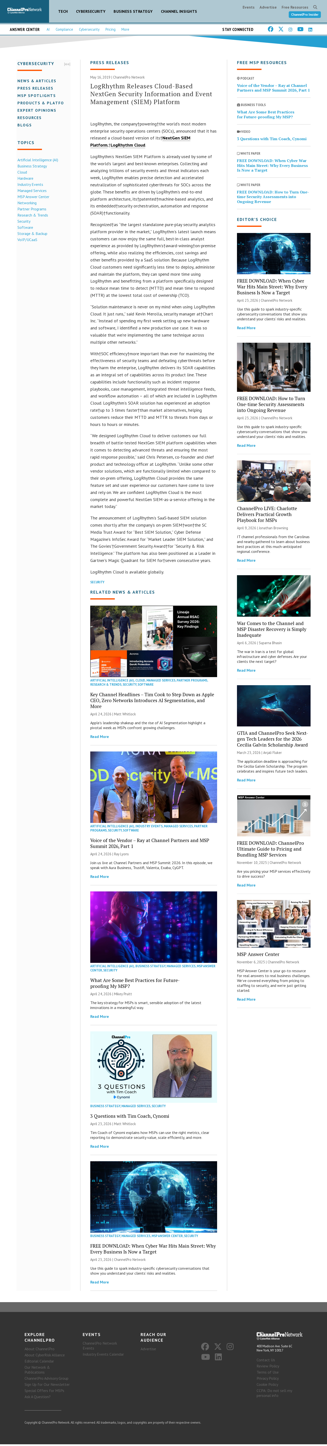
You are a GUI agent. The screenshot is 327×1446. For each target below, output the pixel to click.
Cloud (21, 171)
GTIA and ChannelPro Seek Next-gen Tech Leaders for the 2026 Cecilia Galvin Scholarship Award (272, 740)
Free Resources (295, 7)
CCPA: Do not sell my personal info (274, 1394)
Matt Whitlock (125, 714)
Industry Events (29, 184)
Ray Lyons (121, 854)
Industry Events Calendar (103, 1355)
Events (249, 7)
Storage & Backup (31, 233)
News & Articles (35, 80)
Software (24, 227)
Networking (26, 202)
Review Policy (268, 1367)
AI (48, 29)
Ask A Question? (38, 1398)
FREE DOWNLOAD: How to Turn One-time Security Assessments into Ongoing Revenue (273, 197)
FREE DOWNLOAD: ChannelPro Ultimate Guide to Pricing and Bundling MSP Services (270, 850)
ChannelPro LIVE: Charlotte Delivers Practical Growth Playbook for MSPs (267, 515)
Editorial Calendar (39, 1362)
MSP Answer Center (32, 196)
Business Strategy (133, 11)
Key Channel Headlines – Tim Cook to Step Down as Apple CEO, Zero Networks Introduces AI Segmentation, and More (152, 701)
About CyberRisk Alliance (45, 1356)
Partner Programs (30, 208)
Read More (99, 737)
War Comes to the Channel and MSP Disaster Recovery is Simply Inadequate (271, 630)
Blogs (23, 124)
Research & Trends (31, 214)
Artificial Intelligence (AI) (36, 159)
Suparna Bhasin (270, 643)
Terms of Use (268, 1373)
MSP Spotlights (35, 95)
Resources (28, 117)
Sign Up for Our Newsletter (47, 1386)
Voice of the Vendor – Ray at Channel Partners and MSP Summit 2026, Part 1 (149, 844)
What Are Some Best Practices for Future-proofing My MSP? (135, 984)
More (125, 29)
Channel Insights (179, 11)
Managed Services (31, 190)
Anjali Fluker (272, 753)
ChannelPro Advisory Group (46, 1380)
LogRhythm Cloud (128, 146)
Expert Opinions (35, 110)
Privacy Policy (268, 1379)
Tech (63, 11)
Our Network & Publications (37, 1371)
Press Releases (34, 87)
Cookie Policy (267, 1385)
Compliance (64, 29)
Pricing (110, 29)
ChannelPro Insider (304, 15)
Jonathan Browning (273, 528)
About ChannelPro (39, 1350)
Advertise (268, 7)
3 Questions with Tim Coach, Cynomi (129, 1117)
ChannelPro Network (129, 78)
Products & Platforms (44, 102)
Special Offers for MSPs (44, 1392)
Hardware (24, 178)
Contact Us (266, 1361)
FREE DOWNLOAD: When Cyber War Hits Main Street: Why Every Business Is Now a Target (153, 1249)
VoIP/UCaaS (26, 239)
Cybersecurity (91, 11)
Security (22, 220)
